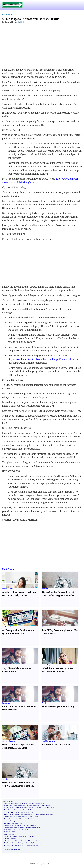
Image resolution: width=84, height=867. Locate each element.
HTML (5, 744)
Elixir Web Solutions (30, 819)
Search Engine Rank (27, 812)
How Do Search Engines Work (13, 819)
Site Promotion (7, 627)
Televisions (6, 703)
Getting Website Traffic (27, 814)
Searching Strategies (10, 821)
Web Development (8, 741)
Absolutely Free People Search (16, 592)
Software (45, 627)
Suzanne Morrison (11, 22)
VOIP (44, 703)
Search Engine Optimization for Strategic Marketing (20, 825)
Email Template (19, 744)
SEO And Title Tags (10, 838)
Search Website (8, 816)
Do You (24, 595)
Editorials (6, 14)
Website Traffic (8, 805)
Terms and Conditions (48, 864)
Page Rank (7, 812)
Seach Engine (8, 803)
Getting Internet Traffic (11, 814)
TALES (6, 808)
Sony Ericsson (7, 665)
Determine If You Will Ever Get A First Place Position (24, 841)
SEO (5, 841)
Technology (46, 665)
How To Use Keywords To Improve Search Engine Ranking (22, 843)
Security (45, 589)
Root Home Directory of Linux (57, 744)
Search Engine (18, 803)
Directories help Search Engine (34, 803)
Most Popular (8, 569)
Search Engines (7, 589)
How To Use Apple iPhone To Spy (58, 706)
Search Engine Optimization (44, 814)
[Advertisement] (25, 45)
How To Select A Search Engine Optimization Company (21, 845)
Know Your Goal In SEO (11, 834)
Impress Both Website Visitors (13, 836)
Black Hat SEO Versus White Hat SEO (16, 830)
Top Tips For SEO (9, 832)
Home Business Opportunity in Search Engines (18, 810)
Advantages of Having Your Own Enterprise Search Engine (22, 827)
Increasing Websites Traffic (41, 805)
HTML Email (20, 748)
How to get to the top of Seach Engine (26, 816)
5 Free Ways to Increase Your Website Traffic (30, 19)
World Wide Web (48, 741)
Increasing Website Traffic (22, 805)
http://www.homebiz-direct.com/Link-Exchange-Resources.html (41, 359)
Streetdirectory (38, 864)
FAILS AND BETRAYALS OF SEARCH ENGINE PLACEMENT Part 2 (32, 808)
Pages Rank (16, 812)
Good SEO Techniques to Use (13, 823)
